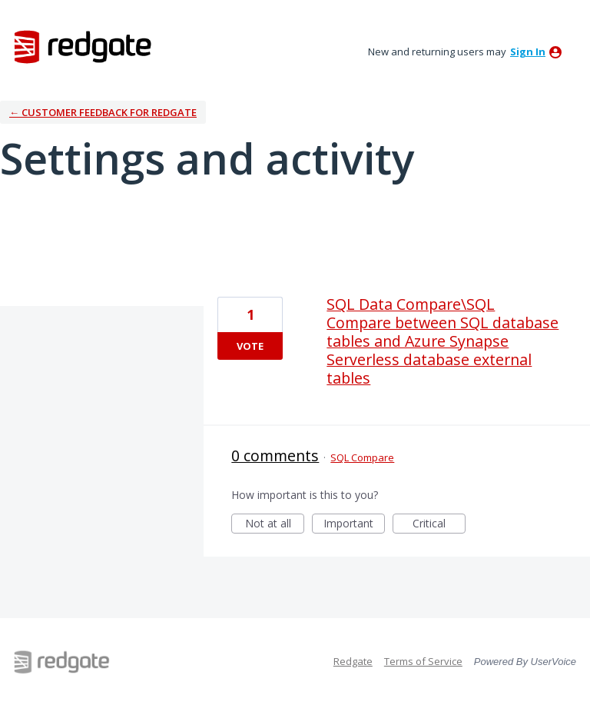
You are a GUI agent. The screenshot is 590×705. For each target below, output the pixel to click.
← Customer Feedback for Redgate (103, 112)
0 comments (275, 455)
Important (354, 525)
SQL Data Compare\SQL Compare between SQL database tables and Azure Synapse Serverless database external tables (442, 341)
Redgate (353, 661)
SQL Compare (362, 457)
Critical (439, 525)
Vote (250, 346)
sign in (527, 51)
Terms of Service (423, 661)
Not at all (275, 525)
